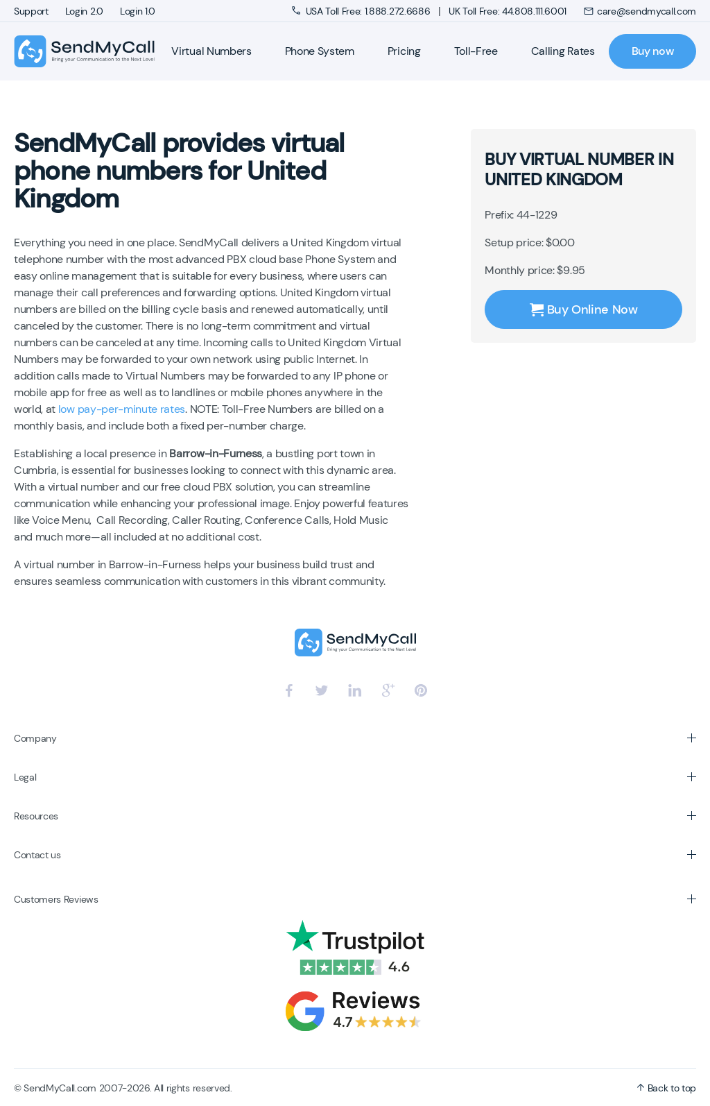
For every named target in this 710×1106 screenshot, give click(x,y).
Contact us (37, 855)
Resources (36, 816)
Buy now (653, 51)
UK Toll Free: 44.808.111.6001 (507, 11)
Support (31, 11)
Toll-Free (476, 51)
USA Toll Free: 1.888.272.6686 (362, 11)
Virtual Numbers (211, 51)
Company (35, 738)
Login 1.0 (137, 11)
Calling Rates (563, 51)
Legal (25, 777)
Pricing (404, 51)
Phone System (319, 51)
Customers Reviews (56, 899)
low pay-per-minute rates (121, 409)
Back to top (666, 1088)
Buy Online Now (584, 309)
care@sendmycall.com (639, 11)
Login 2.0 (84, 11)
